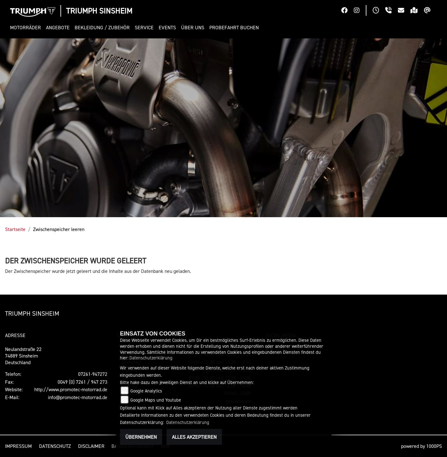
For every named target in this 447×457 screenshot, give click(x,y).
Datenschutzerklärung (151, 357)
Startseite (15, 229)
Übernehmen (141, 437)
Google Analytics (146, 390)
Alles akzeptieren (194, 437)
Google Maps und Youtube (155, 400)
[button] (26, 27)
